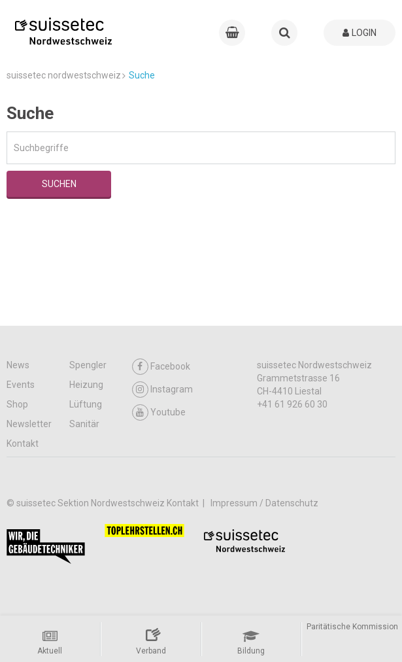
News (18, 365)
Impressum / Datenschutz (264, 503)
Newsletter (29, 424)
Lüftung (85, 404)
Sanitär (84, 424)
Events (21, 384)
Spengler (88, 365)
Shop (17, 404)
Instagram (162, 389)
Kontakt (23, 443)
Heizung (86, 384)
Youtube (159, 412)
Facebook (161, 366)
